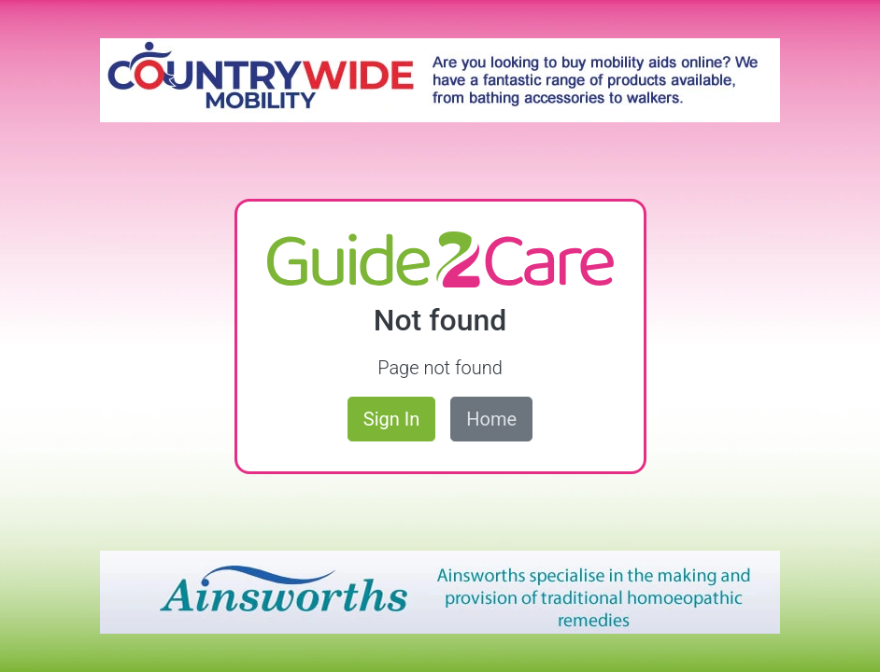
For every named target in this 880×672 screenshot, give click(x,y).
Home (491, 419)
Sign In (391, 419)
